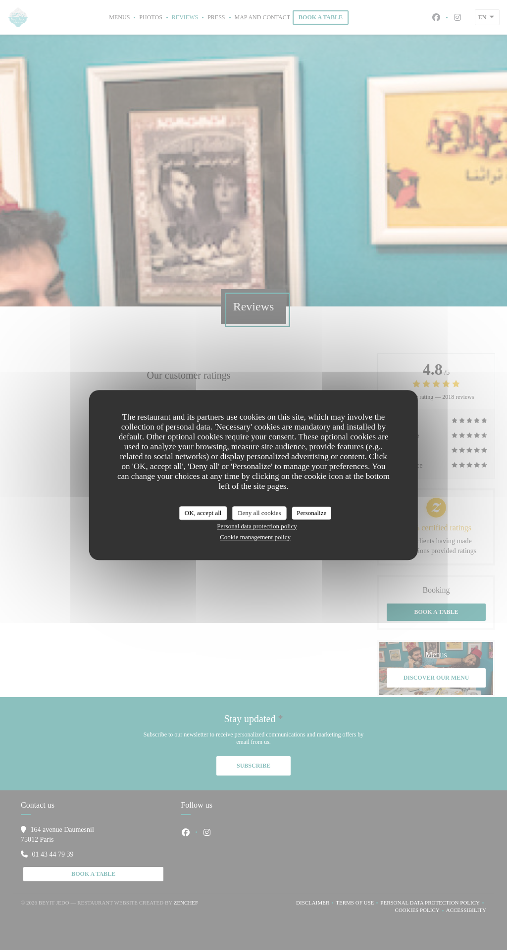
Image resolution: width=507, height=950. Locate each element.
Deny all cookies (259, 513)
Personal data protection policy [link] (257, 526)
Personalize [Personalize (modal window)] (311, 513)
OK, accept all (203, 513)
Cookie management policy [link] (255, 537)
